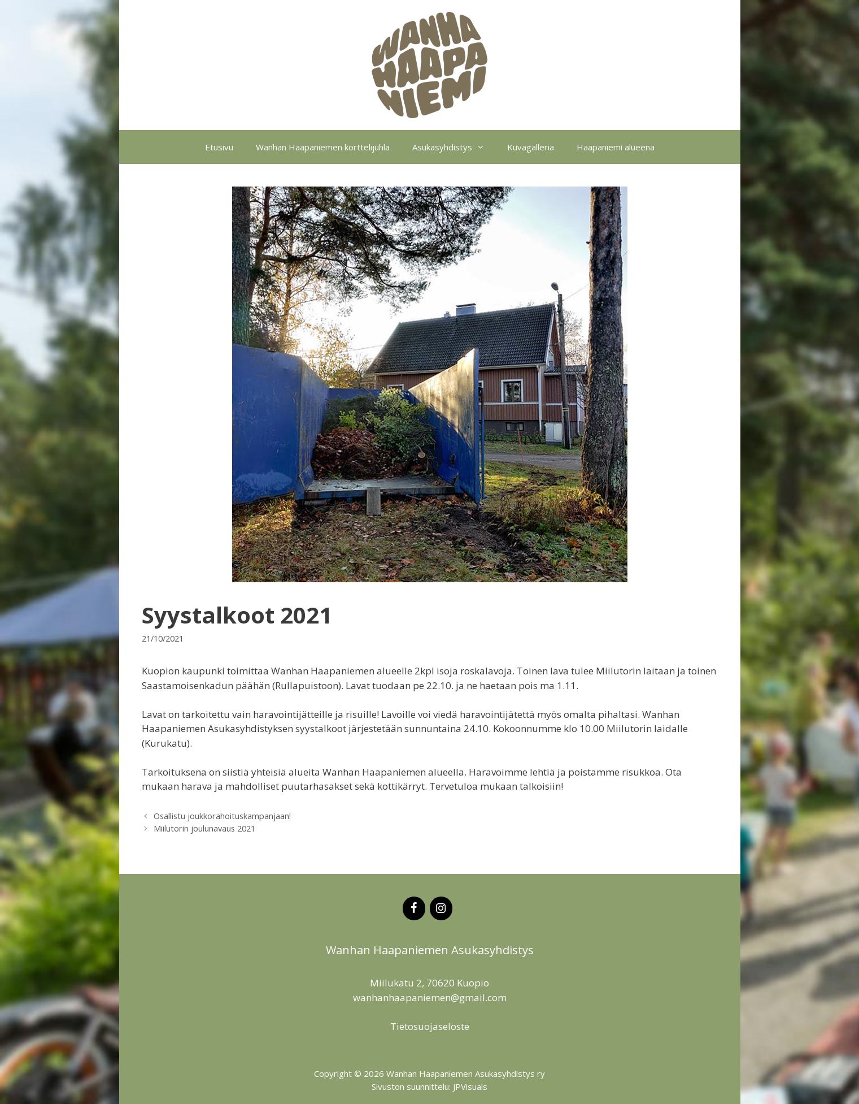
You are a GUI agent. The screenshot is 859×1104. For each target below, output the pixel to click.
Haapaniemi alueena (616, 147)
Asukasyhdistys (454, 147)
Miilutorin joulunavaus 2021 (204, 828)
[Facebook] (414, 908)
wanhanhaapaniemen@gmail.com (430, 997)
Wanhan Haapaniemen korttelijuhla (323, 147)
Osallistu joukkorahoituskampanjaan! (222, 816)
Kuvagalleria (530, 147)
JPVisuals (470, 1086)
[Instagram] (441, 908)
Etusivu (219, 147)
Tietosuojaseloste (429, 1026)
